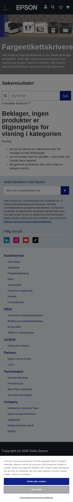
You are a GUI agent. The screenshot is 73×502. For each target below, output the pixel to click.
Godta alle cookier (36, 481)
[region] (36, 478)
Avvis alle (36, 489)
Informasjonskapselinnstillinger (36, 497)
